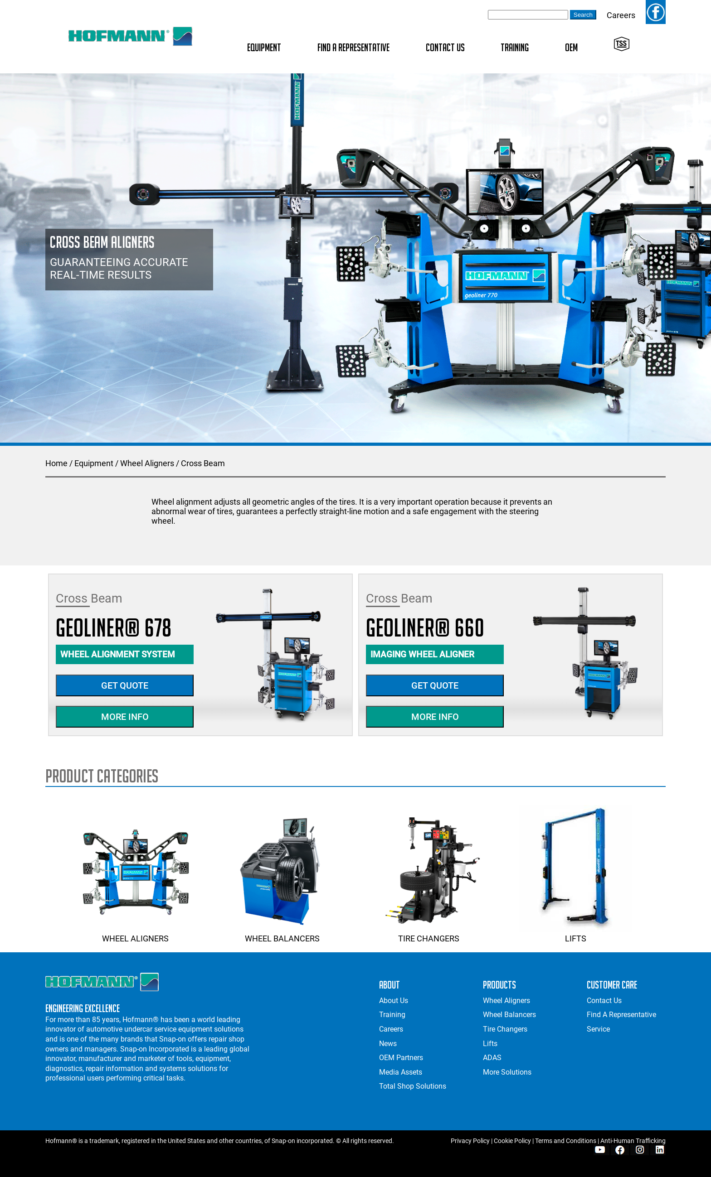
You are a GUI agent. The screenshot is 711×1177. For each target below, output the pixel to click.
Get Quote (124, 685)
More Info (125, 716)
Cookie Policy (512, 1140)
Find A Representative (353, 47)
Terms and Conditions (565, 1140)
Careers (621, 15)
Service (598, 1029)
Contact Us (445, 47)
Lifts (575, 933)
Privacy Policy (470, 1140)
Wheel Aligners (147, 463)
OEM (571, 47)
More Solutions (507, 1072)
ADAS (492, 1057)
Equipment (264, 47)
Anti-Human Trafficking (633, 1140)
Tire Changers (429, 933)
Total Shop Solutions (412, 1086)
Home (56, 463)
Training (515, 47)
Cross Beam (203, 463)
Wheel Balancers (282, 933)
